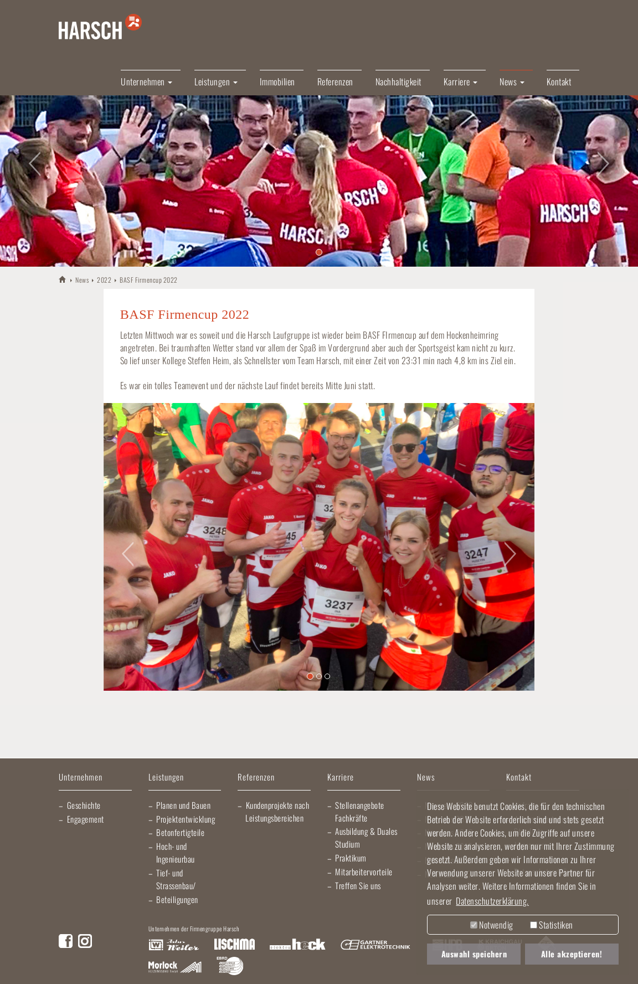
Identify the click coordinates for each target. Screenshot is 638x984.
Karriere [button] (461, 81)
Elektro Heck (298, 945)
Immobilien (277, 81)
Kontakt (559, 81)
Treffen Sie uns (358, 885)
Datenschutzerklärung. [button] (492, 900)
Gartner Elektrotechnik (375, 945)
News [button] (512, 81)
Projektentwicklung (185, 819)
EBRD (230, 967)
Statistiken (551, 924)
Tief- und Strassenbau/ (176, 878)
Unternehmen (80, 777)
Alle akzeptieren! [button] (572, 954)
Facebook (66, 941)
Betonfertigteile (180, 832)
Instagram (85, 941)
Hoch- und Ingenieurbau (175, 852)
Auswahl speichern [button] (474, 954)
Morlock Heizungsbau (175, 967)
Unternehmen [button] (146, 81)
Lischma (234, 945)
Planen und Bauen (183, 805)
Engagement (85, 819)
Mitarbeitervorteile (364, 871)
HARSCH (63, 279)
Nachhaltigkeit (398, 81)
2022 (104, 279)
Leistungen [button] (216, 81)
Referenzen (335, 81)
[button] (32, 157)
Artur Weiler (173, 945)
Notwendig (491, 924)
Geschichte (84, 805)
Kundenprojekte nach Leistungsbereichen (277, 811)
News (82, 279)
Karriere (340, 777)
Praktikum (351, 858)
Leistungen (166, 777)
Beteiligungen (177, 899)
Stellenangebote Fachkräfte (359, 811)
